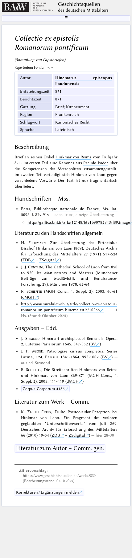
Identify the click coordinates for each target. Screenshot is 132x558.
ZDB (26, 259)
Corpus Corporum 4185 (44, 388)
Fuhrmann (37, 242)
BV (93, 343)
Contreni (35, 266)
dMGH (28, 297)
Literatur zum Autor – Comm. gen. (60, 448)
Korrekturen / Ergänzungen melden (47, 492)
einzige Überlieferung (95, 214)
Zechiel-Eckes (39, 411)
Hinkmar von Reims (73, 156)
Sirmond (32, 338)
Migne (37, 350)
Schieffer (34, 291)
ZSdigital (47, 259)
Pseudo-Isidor (95, 162)
